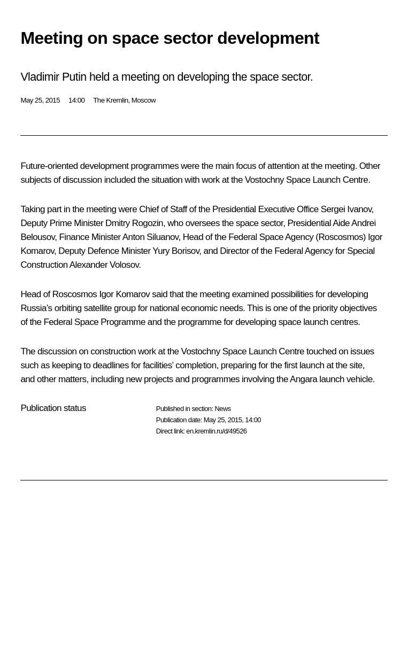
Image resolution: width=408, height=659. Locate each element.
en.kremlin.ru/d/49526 (216, 431)
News (222, 409)
